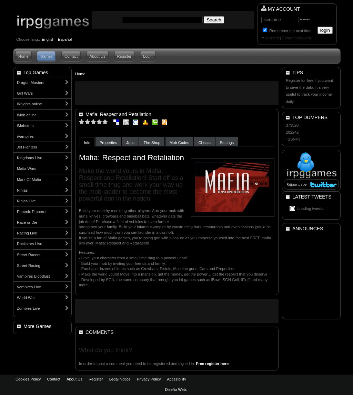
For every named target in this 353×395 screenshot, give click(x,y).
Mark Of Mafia (29, 179)
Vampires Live (29, 287)
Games (46, 56)
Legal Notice (120, 379)
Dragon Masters (30, 82)
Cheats (205, 143)
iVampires (25, 136)
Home (23, 56)
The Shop (152, 143)
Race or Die (27, 222)
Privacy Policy (149, 379)
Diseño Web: (176, 389)
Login (147, 56)
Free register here (212, 364)
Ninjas (22, 190)
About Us (97, 56)
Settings (227, 143)
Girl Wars (25, 93)
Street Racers (28, 255)
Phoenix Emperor (32, 212)
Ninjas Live (26, 201)
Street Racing (28, 265)
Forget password (296, 38)
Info (87, 143)
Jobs (130, 143)
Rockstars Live (29, 244)
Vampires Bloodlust (33, 276)
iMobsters (25, 126)
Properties (108, 143)
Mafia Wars (26, 168)
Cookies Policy (28, 379)
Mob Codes (179, 143)
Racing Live (27, 233)
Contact (71, 56)
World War (26, 298)
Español (65, 39)
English (48, 39)
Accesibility (176, 379)
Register (272, 38)
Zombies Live (28, 308)
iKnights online (29, 104)
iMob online (27, 115)
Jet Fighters (27, 147)
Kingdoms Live (29, 158)
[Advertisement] (177, 93)
